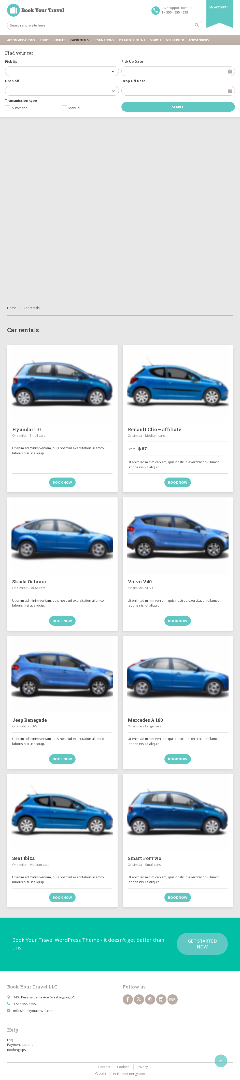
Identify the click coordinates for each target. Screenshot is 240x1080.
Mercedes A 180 (145, 720)
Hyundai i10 (26, 429)
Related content (132, 40)
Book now (62, 482)
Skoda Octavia (29, 581)
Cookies (123, 1066)
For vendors (198, 40)
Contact (104, 1066)
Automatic (19, 108)
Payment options (20, 1044)
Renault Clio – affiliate (154, 429)
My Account (218, 7)
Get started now (202, 944)
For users (14, 50)
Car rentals (79, 40)
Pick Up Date (132, 61)
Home (11, 308)
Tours (44, 40)
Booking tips (16, 1049)
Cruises (59, 40)
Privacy (142, 1066)
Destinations (103, 40)
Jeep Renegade (29, 720)
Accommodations (21, 40)
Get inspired (175, 40)
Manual (74, 108)
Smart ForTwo (144, 858)
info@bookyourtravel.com (33, 1010)
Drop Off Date (133, 81)
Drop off (12, 81)
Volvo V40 (140, 581)
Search (155, 40)
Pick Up (11, 61)
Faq (10, 1039)
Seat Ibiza (23, 858)
